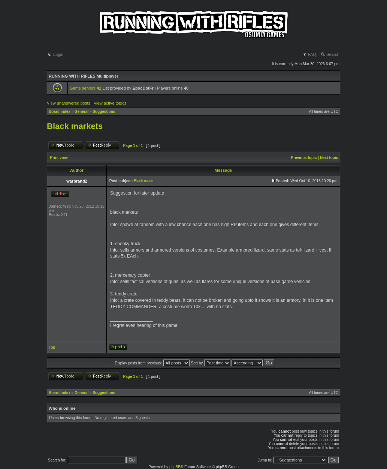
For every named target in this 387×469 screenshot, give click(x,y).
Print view (59, 158)
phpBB (175, 467)
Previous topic (304, 158)
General (81, 111)
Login (55, 54)
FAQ (309, 54)
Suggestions (104, 111)
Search (330, 54)
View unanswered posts (68, 103)
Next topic (329, 158)
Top (52, 347)
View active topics (110, 103)
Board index (59, 111)
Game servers (85, 88)
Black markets (75, 126)
